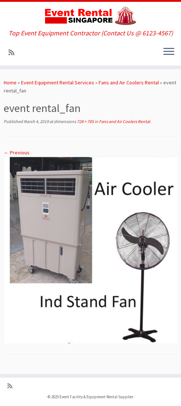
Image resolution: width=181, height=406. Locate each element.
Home (10, 82)
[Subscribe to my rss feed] (13, 52)
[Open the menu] (168, 52)
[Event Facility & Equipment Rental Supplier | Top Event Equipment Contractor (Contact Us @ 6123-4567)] (90, 16)
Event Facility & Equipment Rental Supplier (96, 396)
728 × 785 (85, 121)
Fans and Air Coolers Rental (129, 82)
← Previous (17, 152)
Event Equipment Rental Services (57, 82)
